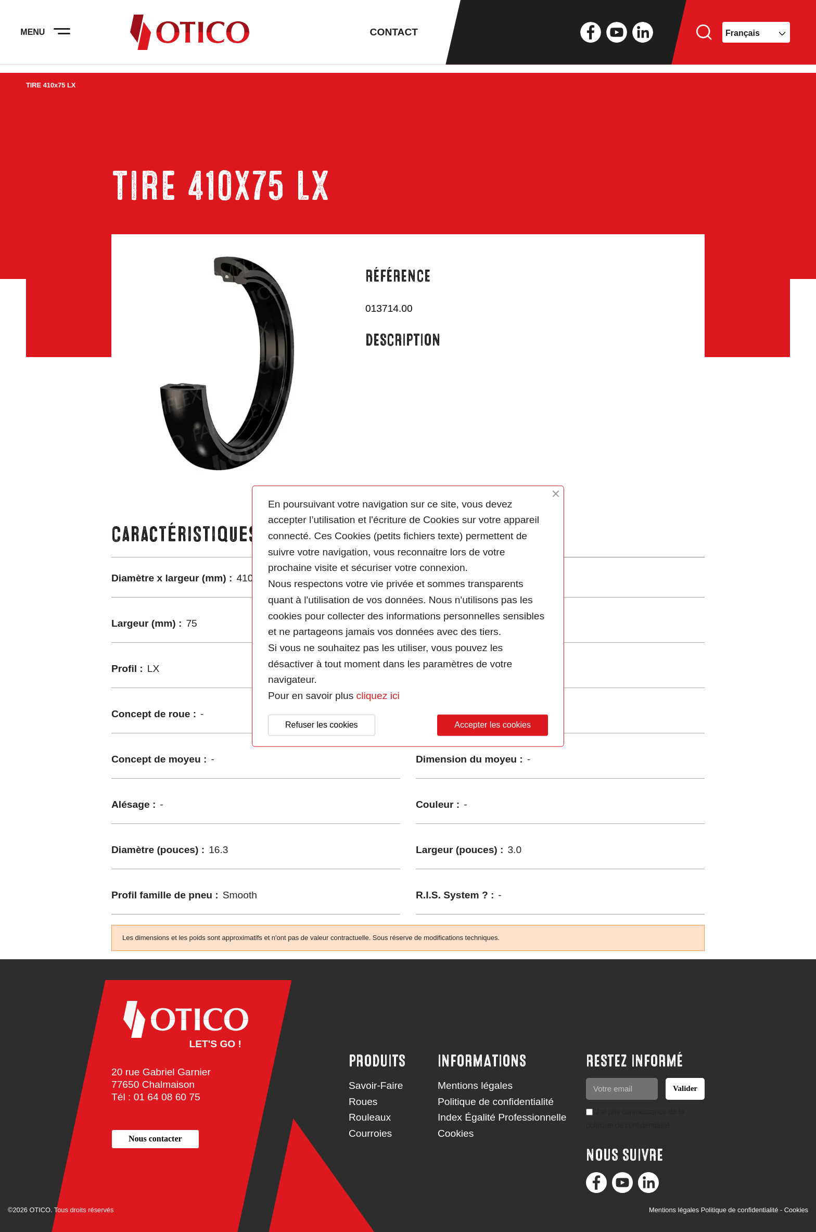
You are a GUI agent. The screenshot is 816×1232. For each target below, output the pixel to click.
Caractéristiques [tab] (184, 534)
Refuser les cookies (321, 724)
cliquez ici (378, 695)
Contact (394, 36)
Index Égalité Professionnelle (502, 1117)
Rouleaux (370, 1117)
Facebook (590, 36)
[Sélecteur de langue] (756, 36)
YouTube (616, 36)
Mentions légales (475, 1085)
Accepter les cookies (492, 724)
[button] (155, 1139)
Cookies (456, 1133)
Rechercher (704, 36)
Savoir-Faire (376, 1085)
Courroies (370, 1133)
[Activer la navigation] (67, 36)
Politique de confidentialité (496, 1101)
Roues (363, 1101)
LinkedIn (642, 36)
